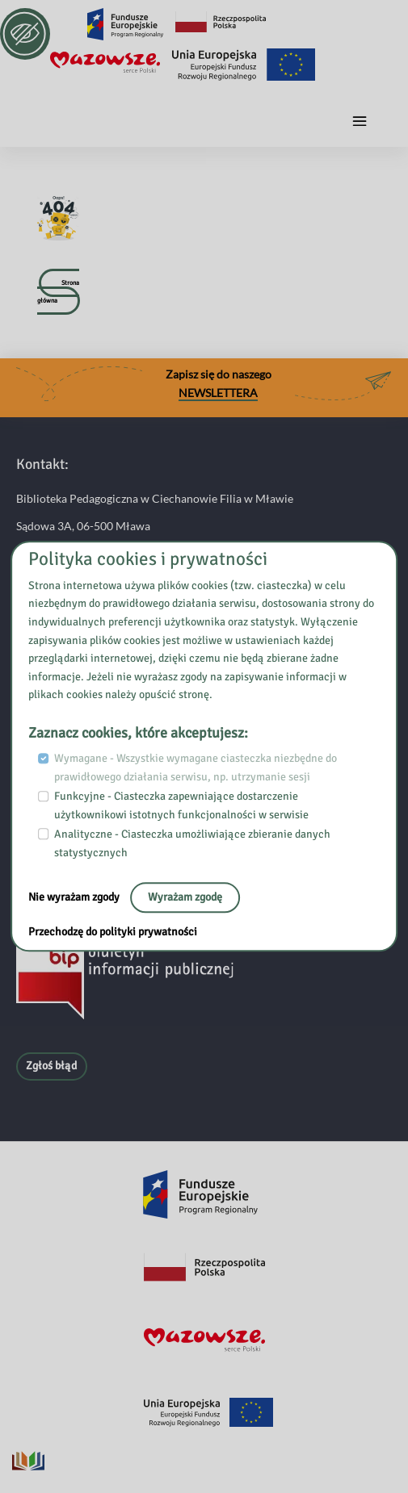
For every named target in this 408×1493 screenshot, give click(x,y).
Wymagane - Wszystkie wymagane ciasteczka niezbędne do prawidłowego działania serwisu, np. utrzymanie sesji (195, 768)
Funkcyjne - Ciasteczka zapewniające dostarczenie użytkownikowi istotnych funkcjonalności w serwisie (181, 805)
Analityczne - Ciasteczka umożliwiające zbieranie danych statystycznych (192, 843)
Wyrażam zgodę (185, 897)
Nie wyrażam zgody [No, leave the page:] (75, 897)
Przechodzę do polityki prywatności (112, 932)
